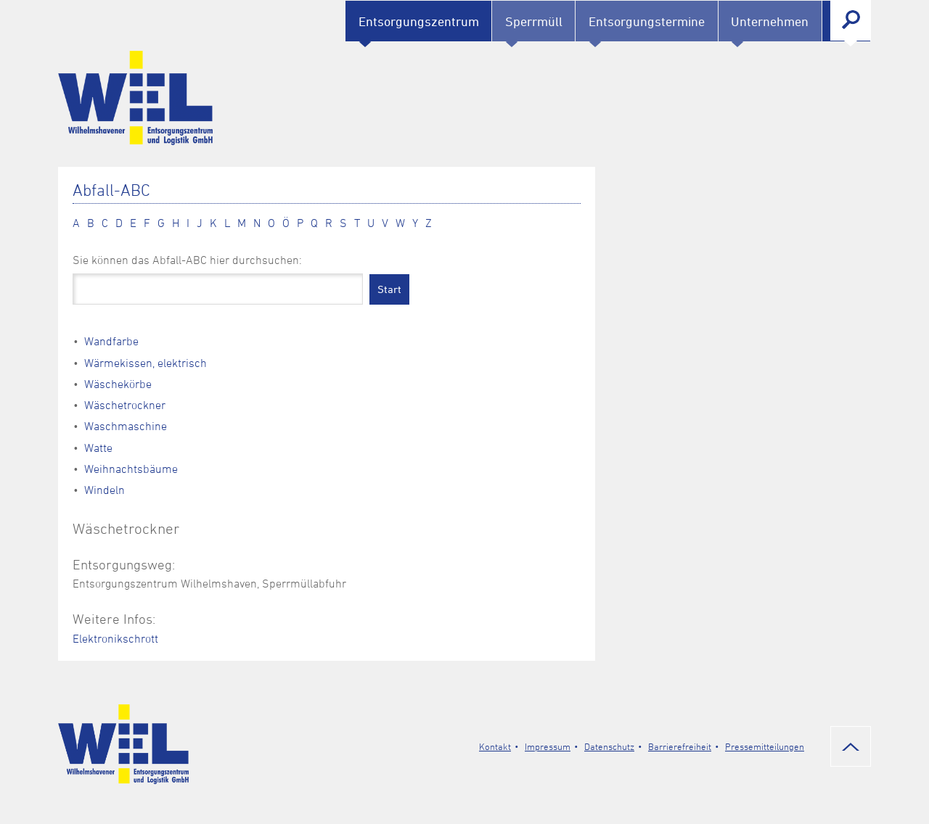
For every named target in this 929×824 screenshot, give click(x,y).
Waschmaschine (125, 425)
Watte (98, 447)
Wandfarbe (111, 340)
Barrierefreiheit (679, 746)
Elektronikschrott (115, 638)
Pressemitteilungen (764, 746)
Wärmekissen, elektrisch (145, 362)
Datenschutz (609, 746)
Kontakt (495, 746)
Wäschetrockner (124, 404)
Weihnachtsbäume (131, 468)
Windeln (104, 489)
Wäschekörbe (118, 383)
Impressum (547, 746)
